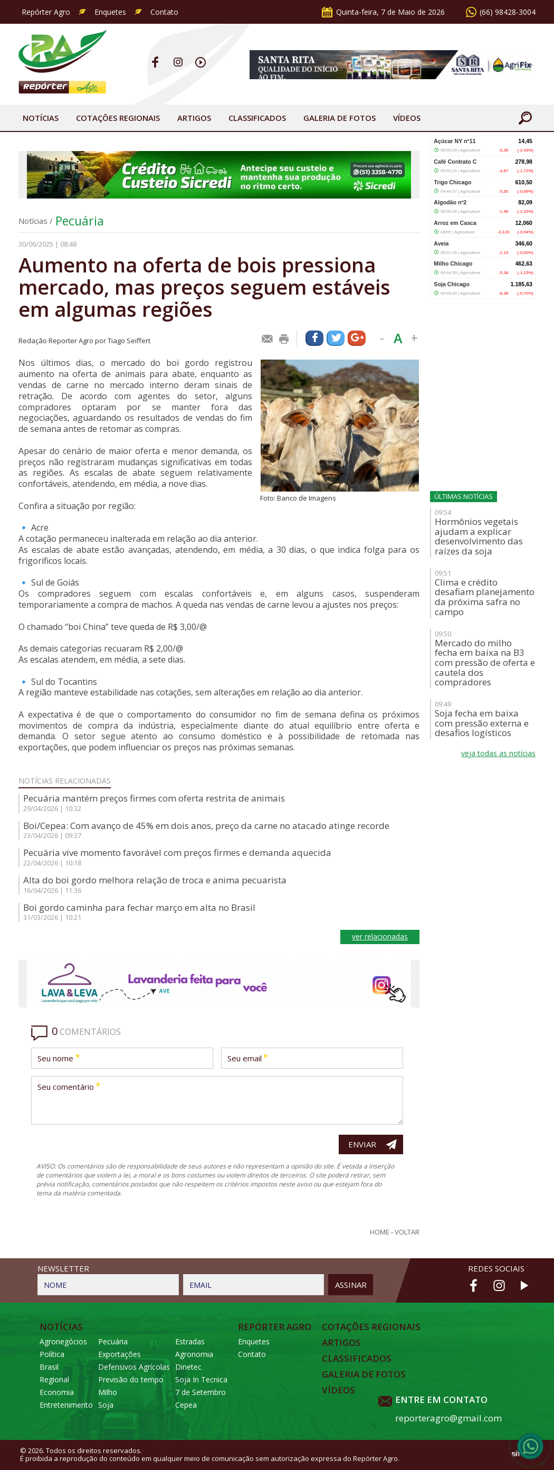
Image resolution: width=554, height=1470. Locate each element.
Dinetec (188, 1367)
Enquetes (110, 12)
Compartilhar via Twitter (336, 338)
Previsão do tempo (131, 1379)
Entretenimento (66, 1405)
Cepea (186, 1405)
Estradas (190, 1341)
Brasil (49, 1367)
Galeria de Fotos (364, 1374)
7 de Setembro (200, 1392)
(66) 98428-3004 (508, 12)
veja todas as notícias (498, 753)
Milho (107, 1392)
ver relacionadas (380, 936)
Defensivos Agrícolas (134, 1367)
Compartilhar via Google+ (357, 338)
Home (379, 1232)
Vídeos (407, 117)
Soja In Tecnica (201, 1379)
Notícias (41, 117)
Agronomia (194, 1354)
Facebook (155, 62)
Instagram (178, 62)
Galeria (339, 117)
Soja (105, 1405)
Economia (57, 1392)
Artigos (194, 117)
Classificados (257, 117)
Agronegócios (63, 1341)
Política (52, 1354)
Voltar (407, 1232)
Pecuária (79, 220)
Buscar (525, 118)
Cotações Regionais (118, 117)
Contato (164, 12)
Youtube (201, 62)
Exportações (119, 1354)
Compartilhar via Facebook (314, 338)
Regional (54, 1379)
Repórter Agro (46, 12)
